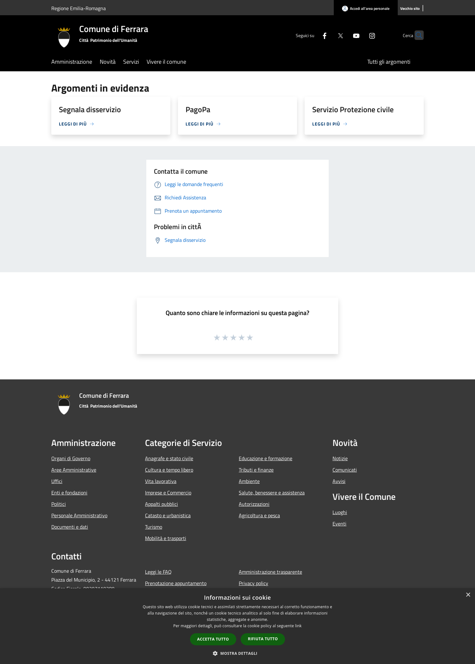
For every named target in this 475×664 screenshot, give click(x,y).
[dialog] (237, 626)
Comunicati (344, 470)
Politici (58, 504)
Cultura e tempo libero (169, 470)
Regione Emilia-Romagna (78, 8)
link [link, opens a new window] (298, 626)
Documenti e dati (69, 527)
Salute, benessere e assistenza (272, 492)
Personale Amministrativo (79, 515)
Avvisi (338, 481)
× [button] (468, 595)
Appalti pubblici (161, 504)
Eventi (339, 523)
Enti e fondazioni (69, 492)
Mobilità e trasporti (165, 538)
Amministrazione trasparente (270, 572)
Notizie (340, 458)
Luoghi (339, 512)
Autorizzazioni (254, 504)
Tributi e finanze (256, 470)
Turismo (153, 527)
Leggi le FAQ (158, 572)
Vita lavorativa (160, 481)
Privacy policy (253, 583)
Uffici (56, 481)
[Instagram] (359, 35)
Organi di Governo (70, 458)
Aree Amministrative (73, 470)
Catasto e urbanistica (168, 515)
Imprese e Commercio (168, 492)
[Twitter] (328, 35)
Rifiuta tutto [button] (263, 638)
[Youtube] (344, 35)
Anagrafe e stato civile (169, 458)
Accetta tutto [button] (213, 639)
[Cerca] (416, 35)
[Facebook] (312, 35)
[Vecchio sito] (410, 9)
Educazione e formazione (265, 458)
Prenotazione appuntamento (175, 583)
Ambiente (249, 481)
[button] (237, 653)
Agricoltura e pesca (259, 515)
